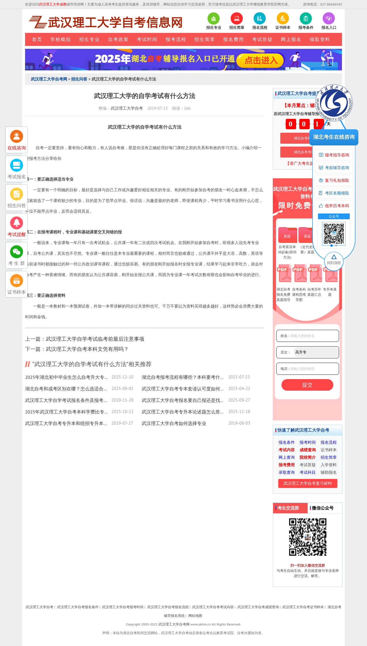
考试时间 (147, 39)
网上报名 (291, 39)
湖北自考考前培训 (307, 152)
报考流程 (176, 39)
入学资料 (329, 464)
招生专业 (89, 39)
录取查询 (287, 472)
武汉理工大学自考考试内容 (213, 607)
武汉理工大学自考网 (49, 79)
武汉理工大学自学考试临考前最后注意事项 (95, 339)
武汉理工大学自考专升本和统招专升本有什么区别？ (68, 423)
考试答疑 (262, 39)
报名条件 (287, 442)
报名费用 (233, 39)
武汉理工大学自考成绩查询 (258, 607)
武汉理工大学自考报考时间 (122, 607)
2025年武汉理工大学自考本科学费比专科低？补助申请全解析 (68, 412)
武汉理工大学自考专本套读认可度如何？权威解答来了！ (185, 389)
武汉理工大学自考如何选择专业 (174, 423)
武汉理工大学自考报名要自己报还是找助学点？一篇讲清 (185, 400)
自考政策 (118, 39)
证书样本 (329, 449)
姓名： (286, 336)
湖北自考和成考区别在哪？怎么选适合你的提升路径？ (68, 389)
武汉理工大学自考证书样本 (303, 607)
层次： (286, 352)
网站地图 (195, 615)
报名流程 (329, 442)
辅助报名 (329, 472)
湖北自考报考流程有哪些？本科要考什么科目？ (185, 377)
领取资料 (320, 39)
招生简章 (204, 39)
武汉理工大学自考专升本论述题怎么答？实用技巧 (185, 412)
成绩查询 (308, 449)
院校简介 (308, 457)
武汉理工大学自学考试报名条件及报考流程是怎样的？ (68, 400)
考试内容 (287, 449)
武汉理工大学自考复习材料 (307, 483)
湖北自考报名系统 (307, 138)
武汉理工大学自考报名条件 (78, 607)
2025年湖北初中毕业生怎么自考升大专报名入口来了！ (68, 377)
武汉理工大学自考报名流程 (168, 607)
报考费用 (287, 464)
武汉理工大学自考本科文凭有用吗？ (87, 349)
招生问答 (79, 79)
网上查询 (287, 457)
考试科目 (308, 472)
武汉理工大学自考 (127, 108)
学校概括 (60, 39)
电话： (286, 368)
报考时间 (308, 442)
